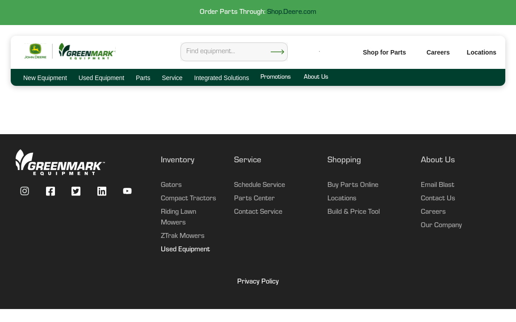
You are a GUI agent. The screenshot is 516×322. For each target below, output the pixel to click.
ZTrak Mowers (183, 236)
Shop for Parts (384, 52)
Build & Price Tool (353, 212)
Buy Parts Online (352, 185)
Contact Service (258, 212)
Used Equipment (185, 250)
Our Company (441, 225)
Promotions (275, 78)
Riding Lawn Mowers (178, 218)
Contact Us (438, 199)
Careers (438, 52)
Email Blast (437, 185)
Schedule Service (259, 185)
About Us (316, 78)
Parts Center (254, 199)
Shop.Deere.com (291, 12)
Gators (171, 185)
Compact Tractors (188, 199)
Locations (342, 199)
